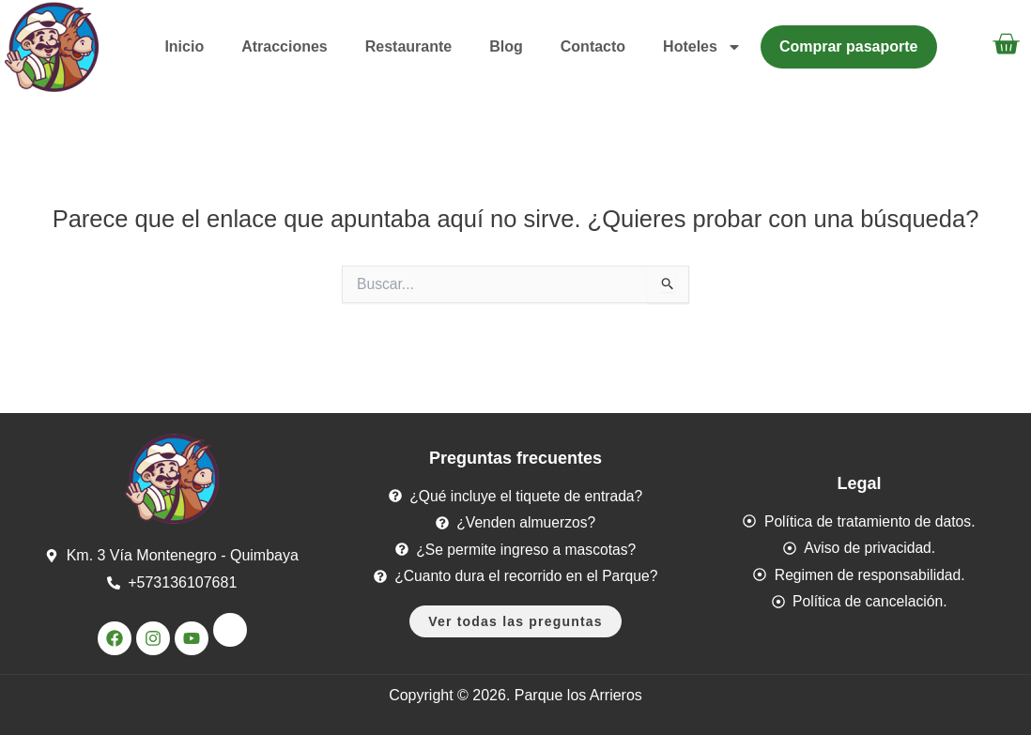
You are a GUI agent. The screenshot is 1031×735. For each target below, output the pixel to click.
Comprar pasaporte (848, 46)
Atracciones (284, 46)
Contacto (593, 46)
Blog (506, 46)
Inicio (184, 46)
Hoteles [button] (702, 47)
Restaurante (408, 46)
